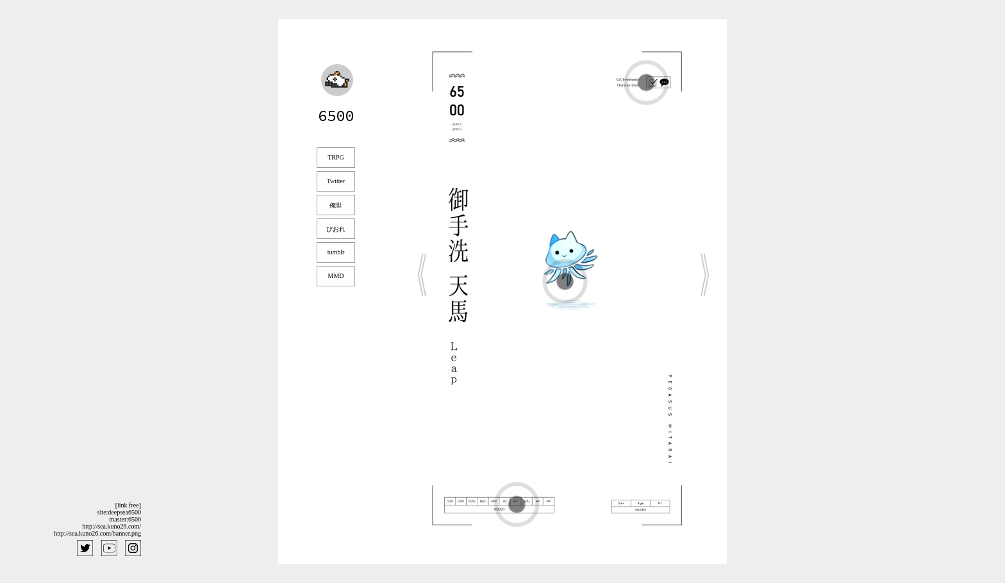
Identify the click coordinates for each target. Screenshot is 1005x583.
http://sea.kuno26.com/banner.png (97, 533)
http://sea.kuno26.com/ (111, 526)
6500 (336, 116)
